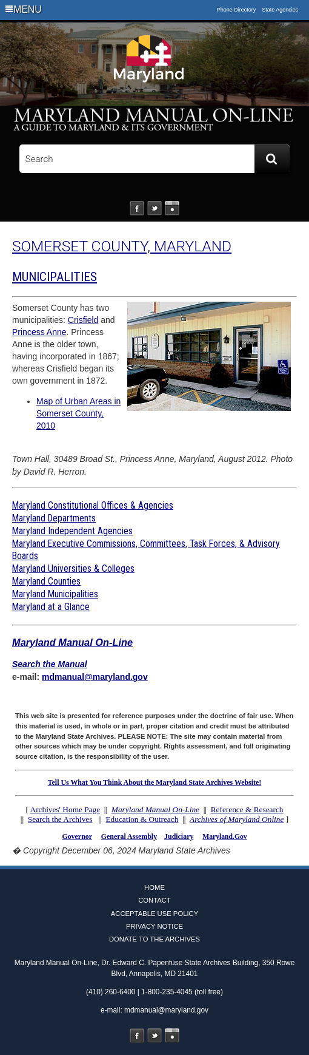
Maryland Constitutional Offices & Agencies (92, 505)
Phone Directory (236, 10)
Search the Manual (49, 664)
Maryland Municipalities (55, 594)
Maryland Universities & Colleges (73, 568)
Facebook (137, 208)
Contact (154, 900)
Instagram (172, 208)
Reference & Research (247, 809)
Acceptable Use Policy (154, 913)
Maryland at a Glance (51, 606)
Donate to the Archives (154, 939)
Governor (76, 836)
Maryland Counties (46, 581)
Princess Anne (39, 332)
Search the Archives (60, 819)
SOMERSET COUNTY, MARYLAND (121, 246)
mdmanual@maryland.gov (95, 677)
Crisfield (83, 320)
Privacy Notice (154, 926)
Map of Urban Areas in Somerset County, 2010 (78, 413)
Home (154, 887)
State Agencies (280, 10)
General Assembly (129, 836)
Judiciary (178, 836)
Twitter (154, 208)
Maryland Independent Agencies (72, 531)
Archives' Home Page (65, 809)
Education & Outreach (141, 819)
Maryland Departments (54, 518)
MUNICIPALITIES (54, 277)
